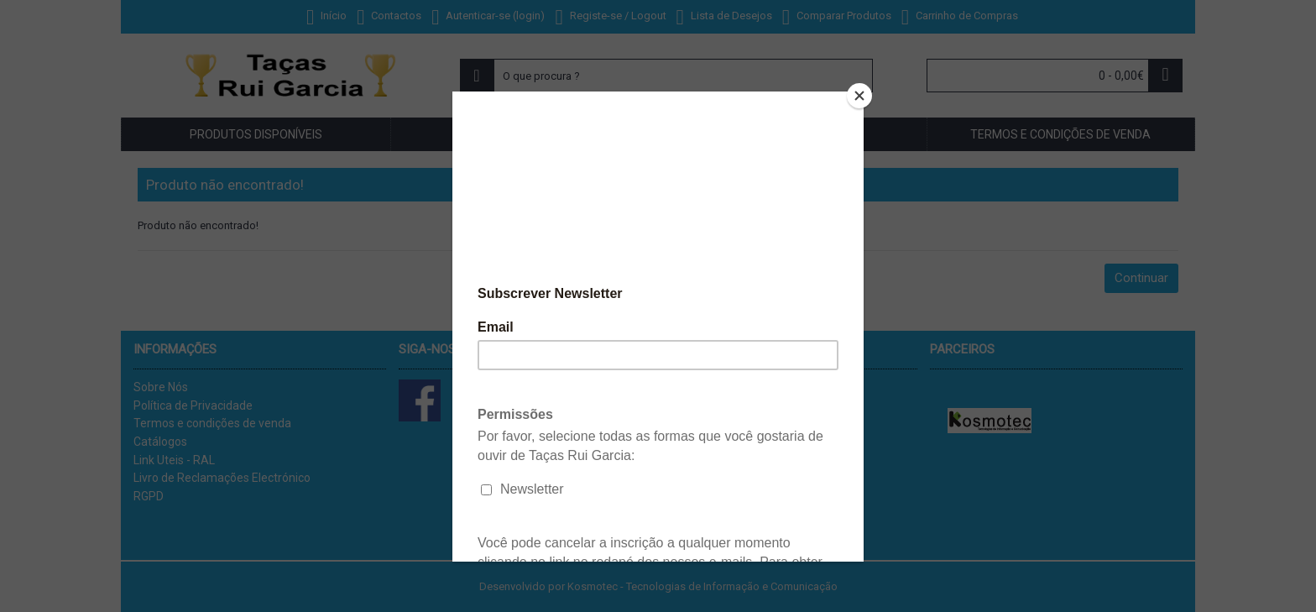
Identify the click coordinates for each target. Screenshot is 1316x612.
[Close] (859, 95)
